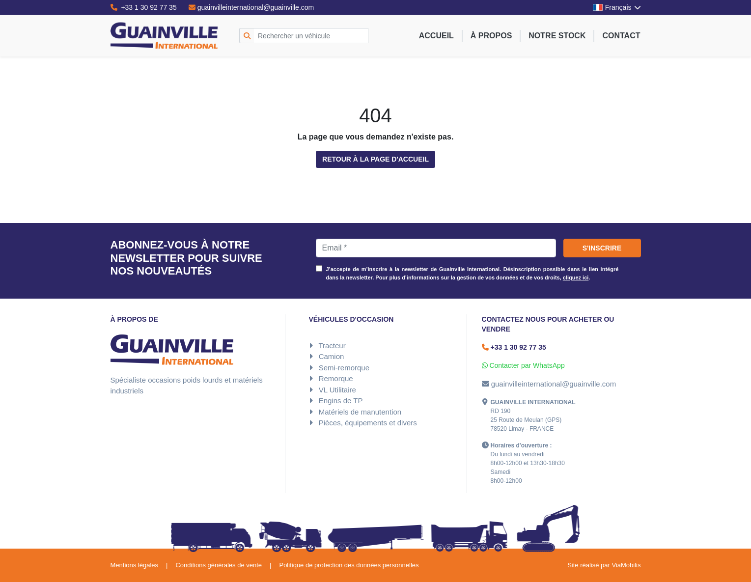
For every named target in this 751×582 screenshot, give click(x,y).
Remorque (336, 378)
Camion (331, 356)
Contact (621, 35)
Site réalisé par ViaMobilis (603, 565)
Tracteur (331, 345)
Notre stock (556, 35)
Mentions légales (135, 565)
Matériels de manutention (360, 412)
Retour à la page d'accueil (375, 159)
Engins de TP (341, 400)
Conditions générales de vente (218, 565)
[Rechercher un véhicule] (311, 35)
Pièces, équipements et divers (368, 422)
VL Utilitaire (337, 390)
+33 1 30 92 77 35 (144, 7)
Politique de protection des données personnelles (348, 565)
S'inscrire (602, 248)
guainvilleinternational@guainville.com (251, 7)
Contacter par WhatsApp (523, 365)
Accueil (436, 35)
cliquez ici (576, 277)
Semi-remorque (344, 367)
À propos (491, 35)
